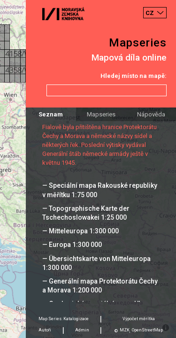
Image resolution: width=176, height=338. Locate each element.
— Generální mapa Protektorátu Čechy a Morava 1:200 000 (100, 285)
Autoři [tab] (44, 330)
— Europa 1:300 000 (72, 244)
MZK (125, 330)
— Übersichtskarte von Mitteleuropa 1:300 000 (96, 263)
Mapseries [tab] (101, 114)
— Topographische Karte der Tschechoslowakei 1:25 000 (86, 213)
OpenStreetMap (147, 330)
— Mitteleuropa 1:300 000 (80, 231)
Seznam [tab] (50, 114)
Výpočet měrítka (138, 318)
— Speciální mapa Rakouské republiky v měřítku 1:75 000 (99, 190)
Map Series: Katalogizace (63, 318)
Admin (82, 330)
